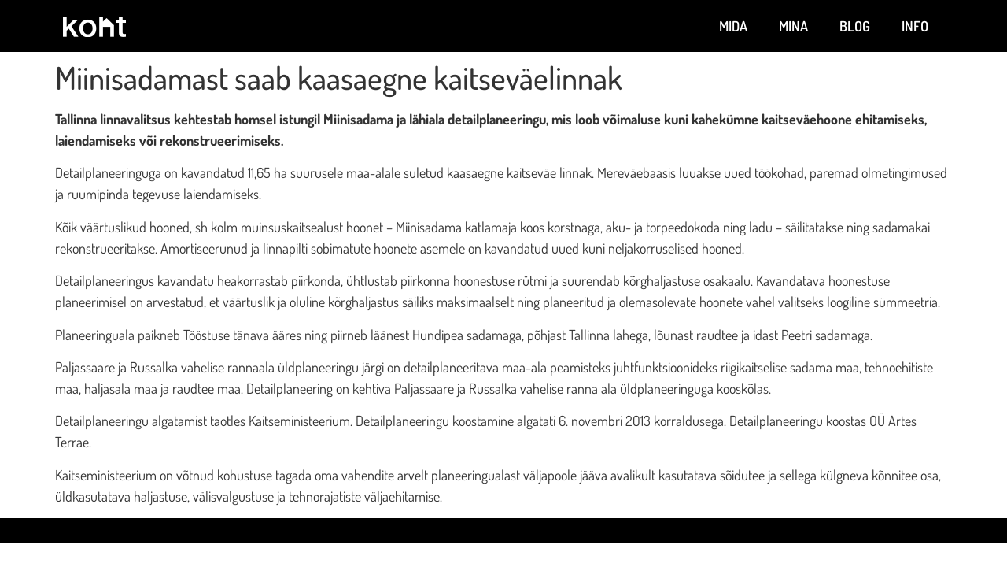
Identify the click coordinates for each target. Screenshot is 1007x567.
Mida (733, 26)
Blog (854, 26)
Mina (793, 26)
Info (915, 26)
